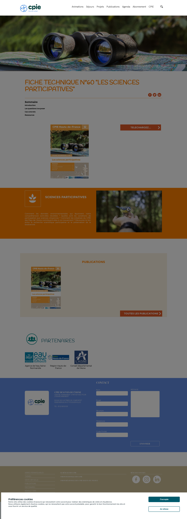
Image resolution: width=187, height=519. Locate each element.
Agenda (126, 6)
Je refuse (164, 509)
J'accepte (164, 499)
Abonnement (139, 6)
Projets (100, 6)
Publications (113, 6)
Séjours (90, 6)
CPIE (151, 6)
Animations (77, 6)
